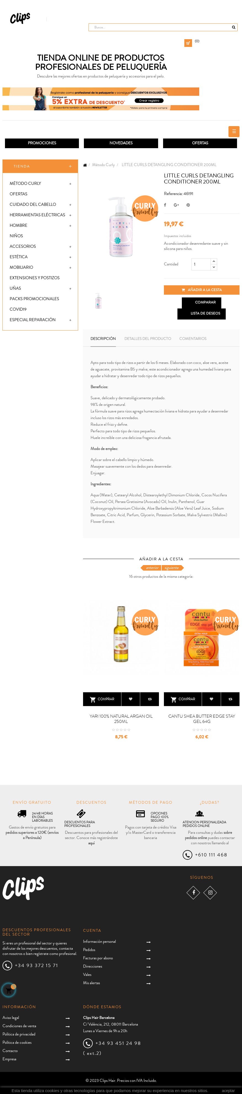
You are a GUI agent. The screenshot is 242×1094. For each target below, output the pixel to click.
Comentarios (192, 339)
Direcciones (92, 966)
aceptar (228, 1090)
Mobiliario (21, 267)
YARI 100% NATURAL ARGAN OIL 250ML (121, 719)
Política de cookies (16, 1042)
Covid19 (18, 309)
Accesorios (23, 246)
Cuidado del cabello (33, 204)
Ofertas (18, 194)
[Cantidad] (201, 264)
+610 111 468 (211, 854)
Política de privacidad (18, 1034)
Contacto (10, 1051)
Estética (19, 257)
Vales (87, 975)
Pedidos (89, 950)
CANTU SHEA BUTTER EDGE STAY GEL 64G (201, 719)
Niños (16, 236)
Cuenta (92, 930)
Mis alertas (91, 983)
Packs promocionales (34, 299)
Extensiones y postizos (35, 278)
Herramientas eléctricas (37, 215)
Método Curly (25, 184)
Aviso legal (10, 1018)
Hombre (18, 225)
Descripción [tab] (103, 339)
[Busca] (163, 27)
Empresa (9, 1059)
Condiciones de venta (19, 1026)
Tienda (22, 166)
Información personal (99, 941)
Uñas (15, 288)
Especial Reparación (33, 320)
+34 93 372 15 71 (36, 965)
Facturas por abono (98, 958)
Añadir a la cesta (202, 290)
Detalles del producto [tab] (147, 339)
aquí (91, 843)
